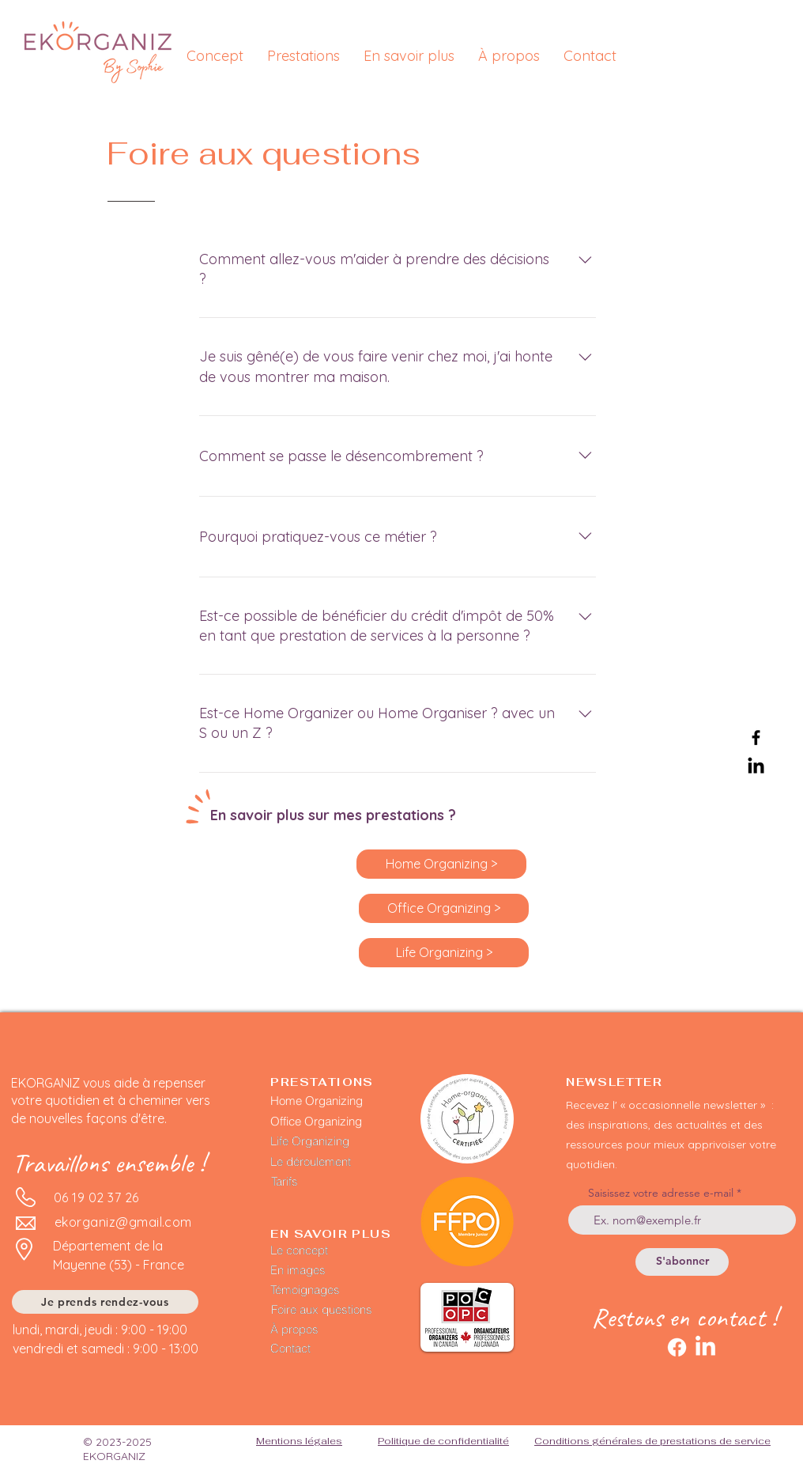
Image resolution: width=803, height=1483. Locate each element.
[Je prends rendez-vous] (105, 1301)
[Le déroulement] (324, 1162)
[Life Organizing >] (444, 952)
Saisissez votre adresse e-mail (660, 1192)
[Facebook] (756, 737)
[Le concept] (320, 1250)
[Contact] (320, 1348)
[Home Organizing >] (441, 864)
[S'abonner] (682, 1262)
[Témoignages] (340, 1290)
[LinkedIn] (756, 767)
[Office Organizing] (331, 1121)
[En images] (320, 1270)
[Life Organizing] (324, 1141)
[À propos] (320, 1329)
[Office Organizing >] (444, 908)
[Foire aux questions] (341, 1309)
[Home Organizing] (330, 1100)
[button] (303, 55)
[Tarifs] (317, 1181)
